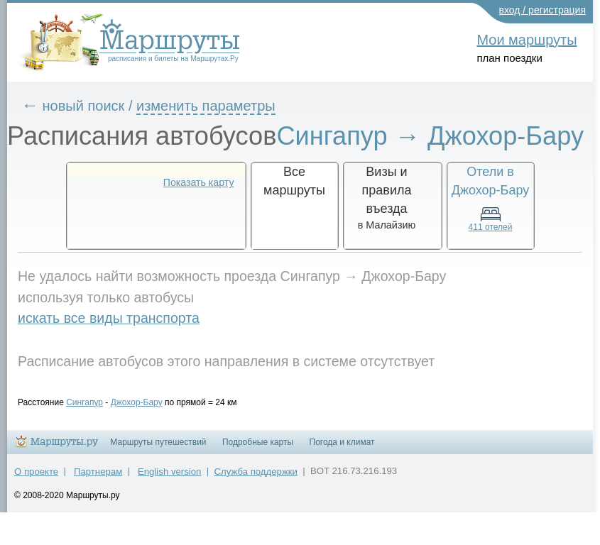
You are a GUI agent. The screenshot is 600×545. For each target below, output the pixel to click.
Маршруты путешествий (158, 442)
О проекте (36, 471)
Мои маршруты (526, 40)
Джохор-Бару (137, 402)
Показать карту (198, 182)
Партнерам (98, 471)
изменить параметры (206, 106)
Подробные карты (257, 442)
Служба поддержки (256, 471)
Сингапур (84, 402)
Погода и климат (342, 442)
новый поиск (84, 106)
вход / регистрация (543, 10)
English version (169, 471)
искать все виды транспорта (109, 318)
